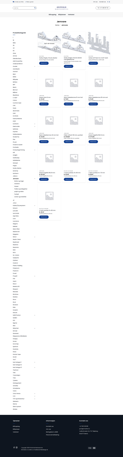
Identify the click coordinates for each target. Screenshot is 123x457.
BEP (14, 85)
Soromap (16, 344)
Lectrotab (16, 213)
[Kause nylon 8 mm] (49, 82)
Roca (14, 299)
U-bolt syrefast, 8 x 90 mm (47, 210)
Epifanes (15, 129)
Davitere (17, 184)
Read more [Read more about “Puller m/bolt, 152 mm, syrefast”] (68, 141)
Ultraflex (15, 386)
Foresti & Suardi (17, 145)
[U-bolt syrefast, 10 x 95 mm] (74, 158)
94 (13, 51)
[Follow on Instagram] (109, 2)
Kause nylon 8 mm (45, 97)
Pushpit (16, 194)
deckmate (16, 111)
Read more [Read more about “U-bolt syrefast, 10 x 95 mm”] (68, 179)
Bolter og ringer (19, 181)
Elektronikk (16, 126)
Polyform (15, 271)
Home (57, 25)
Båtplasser (62, 15)
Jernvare (16, 179)
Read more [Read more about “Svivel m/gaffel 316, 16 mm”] (93, 141)
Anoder (15, 66)
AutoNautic (16, 69)
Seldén (15, 318)
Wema (15, 404)
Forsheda (16, 147)
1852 (14, 43)
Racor (14, 284)
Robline (15, 297)
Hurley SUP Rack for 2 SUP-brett (98, 58)
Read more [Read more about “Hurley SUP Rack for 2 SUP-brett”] (93, 63)
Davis (14, 108)
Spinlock (15, 346)
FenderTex (16, 137)
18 (13, 40)
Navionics (16, 247)
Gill (14, 152)
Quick (14, 281)
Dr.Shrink (15, 116)
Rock (14, 302)
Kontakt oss (102, 2)
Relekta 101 (16, 286)
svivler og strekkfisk (20, 197)
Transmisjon (16, 375)
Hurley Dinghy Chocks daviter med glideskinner (73, 58)
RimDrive (15, 294)
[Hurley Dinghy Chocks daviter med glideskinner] (74, 43)
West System (17, 406)
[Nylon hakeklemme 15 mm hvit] (74, 82)
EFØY (14, 121)
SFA (14, 320)
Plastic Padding (17, 265)
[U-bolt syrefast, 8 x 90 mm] (49, 195)
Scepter (15, 310)
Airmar (15, 56)
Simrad (15, 331)
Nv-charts (16, 255)
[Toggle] (34, 66)
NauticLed (16, 242)
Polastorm (16, 268)
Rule (14, 307)
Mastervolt (16, 231)
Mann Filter (16, 229)
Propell (15, 276)
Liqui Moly (16, 216)
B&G (14, 74)
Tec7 (14, 359)
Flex (14, 139)
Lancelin (15, 211)
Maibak (15, 226)
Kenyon (15, 208)
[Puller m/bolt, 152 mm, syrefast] (74, 120)
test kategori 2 (17, 365)
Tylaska (15, 380)
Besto (14, 87)
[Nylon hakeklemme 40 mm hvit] (49, 120)
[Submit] (34, 8)
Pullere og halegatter (20, 189)
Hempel (15, 163)
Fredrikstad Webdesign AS (41, 450)
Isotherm (15, 173)
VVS (14, 396)
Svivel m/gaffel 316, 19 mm (47, 173)
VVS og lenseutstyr (18, 399)
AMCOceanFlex (17, 61)
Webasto (15, 401)
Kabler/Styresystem (19, 205)
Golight (15, 155)
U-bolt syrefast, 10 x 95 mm (72, 173)
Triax (14, 378)
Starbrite (15, 349)
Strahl (14, 357)
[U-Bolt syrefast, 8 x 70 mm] (98, 158)
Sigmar (15, 323)
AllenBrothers (17, 58)
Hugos (15, 165)
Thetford (15, 370)
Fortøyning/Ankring (19, 150)
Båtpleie (15, 79)
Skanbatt (16, 333)
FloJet (15, 142)
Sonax (15, 341)
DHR (14, 113)
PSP (14, 279)
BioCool (15, 90)
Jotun (14, 203)
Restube (15, 292)
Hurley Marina (17, 168)
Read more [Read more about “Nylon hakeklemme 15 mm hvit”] (68, 104)
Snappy (15, 339)
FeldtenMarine (17, 134)
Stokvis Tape (17, 354)
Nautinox (15, 245)
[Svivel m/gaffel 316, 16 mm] (98, 120)
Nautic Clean (17, 239)
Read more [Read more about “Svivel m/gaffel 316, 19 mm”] (44, 179)
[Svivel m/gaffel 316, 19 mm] (49, 158)
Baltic (14, 77)
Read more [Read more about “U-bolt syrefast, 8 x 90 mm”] (44, 217)
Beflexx (15, 82)
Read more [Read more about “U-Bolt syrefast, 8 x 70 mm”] (93, 179)
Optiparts (16, 258)
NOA (14, 252)
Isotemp (15, 171)
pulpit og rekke (19, 191)
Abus (14, 53)
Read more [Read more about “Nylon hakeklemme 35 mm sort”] (93, 104)
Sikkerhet (16, 328)
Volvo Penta (16, 393)
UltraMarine (16, 388)
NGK (14, 250)
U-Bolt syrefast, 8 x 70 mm (97, 173)
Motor (15, 237)
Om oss (95, 2)
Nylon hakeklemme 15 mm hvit (73, 97)
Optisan (15, 260)
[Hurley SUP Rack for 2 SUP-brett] (98, 43)
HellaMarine (16, 160)
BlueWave (16, 95)
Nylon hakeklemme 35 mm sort (98, 97)
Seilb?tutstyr (17, 315)
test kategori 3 (17, 367)
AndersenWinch (18, 64)
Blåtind (15, 92)
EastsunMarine (17, 118)
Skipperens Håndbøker (20, 336)
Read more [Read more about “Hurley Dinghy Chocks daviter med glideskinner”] (68, 66)
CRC (14, 105)
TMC (14, 373)
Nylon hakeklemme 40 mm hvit (49, 135)
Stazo (14, 352)
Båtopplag (52, 15)
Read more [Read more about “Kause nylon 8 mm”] (44, 104)
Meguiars (15, 234)
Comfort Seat (17, 103)
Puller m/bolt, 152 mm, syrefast (73, 135)
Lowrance (16, 221)
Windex (15, 409)
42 (13, 48)
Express (15, 131)
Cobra (15, 100)
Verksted (71, 15)
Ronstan (15, 305)
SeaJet (15, 312)
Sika (14, 326)
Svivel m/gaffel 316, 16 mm (96, 135)
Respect (15, 289)
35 (13, 45)
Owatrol (15, 263)
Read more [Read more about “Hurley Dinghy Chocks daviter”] (44, 63)
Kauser (16, 186)
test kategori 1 (17, 362)
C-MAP (15, 98)
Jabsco (15, 176)
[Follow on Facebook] (107, 2)
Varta (14, 391)
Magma (15, 224)
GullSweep (16, 158)
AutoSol (15, 71)
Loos (14, 218)
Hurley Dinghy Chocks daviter (48, 58)
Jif (13, 200)
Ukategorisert (17, 383)
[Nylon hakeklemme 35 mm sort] (98, 82)
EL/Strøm (16, 124)
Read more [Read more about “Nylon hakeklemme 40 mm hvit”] (44, 141)
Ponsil (14, 273)
